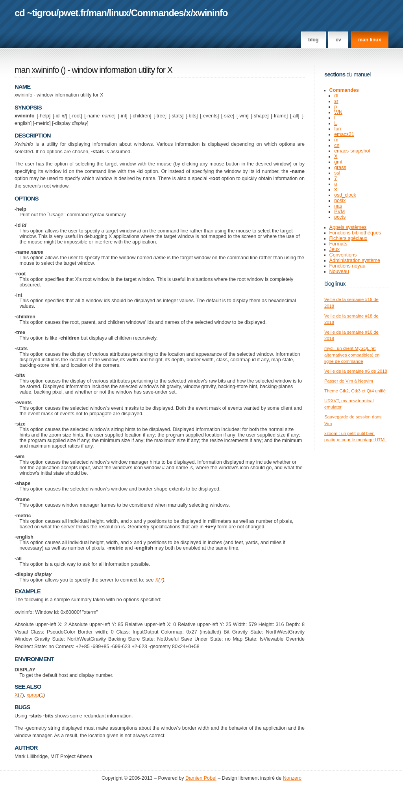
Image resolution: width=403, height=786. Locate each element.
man (98, 12)
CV (338, 40)
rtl (336, 95)
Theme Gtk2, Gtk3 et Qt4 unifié (355, 390)
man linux (369, 40)
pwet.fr (72, 12)
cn (336, 145)
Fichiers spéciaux (348, 238)
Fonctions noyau (347, 266)
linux (119, 12)
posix (340, 200)
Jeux (334, 249)
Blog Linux (335, 283)
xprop (33, 695)
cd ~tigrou (35, 12)
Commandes (157, 12)
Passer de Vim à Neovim (348, 381)
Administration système (354, 260)
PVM (339, 211)
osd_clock (345, 195)
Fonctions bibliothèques (355, 233)
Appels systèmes (348, 227)
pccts (340, 217)
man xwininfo (37, 70)
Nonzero (292, 778)
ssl (337, 173)
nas (338, 206)
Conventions (343, 255)
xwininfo (210, 12)
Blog (313, 40)
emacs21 (344, 134)
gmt (338, 162)
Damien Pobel (200, 778)
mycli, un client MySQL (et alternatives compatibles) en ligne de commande (351, 355)
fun (337, 129)
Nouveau (339, 271)
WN (338, 112)
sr (336, 101)
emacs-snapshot (352, 151)
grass (340, 167)
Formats (338, 244)
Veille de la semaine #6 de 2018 (355, 371)
